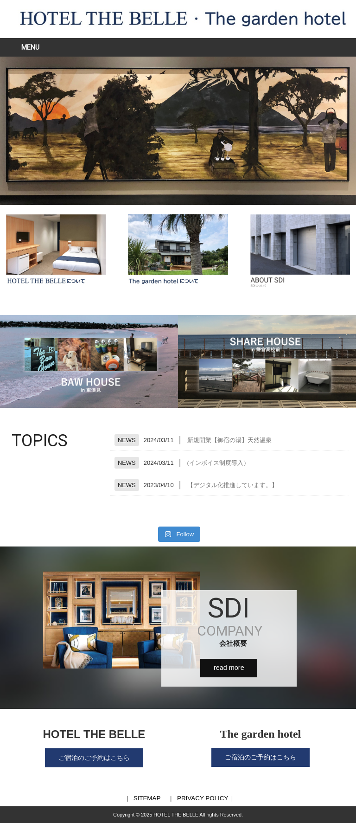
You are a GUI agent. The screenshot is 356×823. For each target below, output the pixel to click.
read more (229, 667)
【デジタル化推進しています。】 (232, 485)
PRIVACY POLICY (202, 798)
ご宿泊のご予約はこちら (94, 757)
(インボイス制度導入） (218, 462)
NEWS (127, 440)
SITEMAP (147, 798)
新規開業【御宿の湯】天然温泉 (229, 440)
